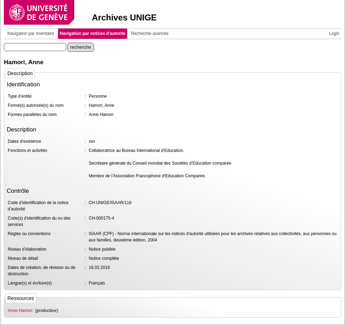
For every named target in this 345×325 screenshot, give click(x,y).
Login (334, 33)
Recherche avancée (150, 33)
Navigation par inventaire (30, 33)
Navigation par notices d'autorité (92, 33)
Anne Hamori (20, 310)
